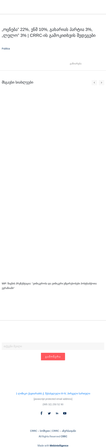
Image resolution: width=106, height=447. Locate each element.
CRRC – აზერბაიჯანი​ (64, 430)
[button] (95, 7)
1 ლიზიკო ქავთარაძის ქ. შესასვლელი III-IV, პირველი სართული (53, 393)
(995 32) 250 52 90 (53, 404)
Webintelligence (59, 445)
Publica (6, 48)
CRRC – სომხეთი (40, 430)
